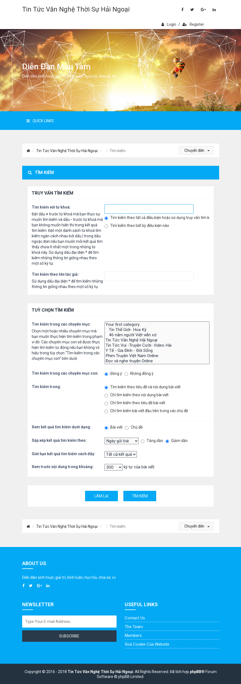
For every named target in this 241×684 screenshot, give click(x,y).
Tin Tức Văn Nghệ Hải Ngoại (157, 340)
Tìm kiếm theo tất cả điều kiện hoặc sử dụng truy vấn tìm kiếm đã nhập (157, 217)
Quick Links (40, 121)
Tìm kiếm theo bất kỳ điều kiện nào (136, 225)
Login (168, 24)
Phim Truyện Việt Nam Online (157, 355)
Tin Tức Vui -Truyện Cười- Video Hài (157, 345)
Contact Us (135, 617)
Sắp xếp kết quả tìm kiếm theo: (59, 440)
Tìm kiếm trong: (46, 386)
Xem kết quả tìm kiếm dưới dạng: (61, 427)
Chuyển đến (197, 150)
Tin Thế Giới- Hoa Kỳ (157, 329)
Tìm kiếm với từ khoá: (51, 207)
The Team (134, 626)
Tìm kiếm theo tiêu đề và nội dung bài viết (142, 387)
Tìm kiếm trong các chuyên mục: (61, 324)
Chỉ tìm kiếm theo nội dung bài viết (136, 395)
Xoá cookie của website (147, 644)
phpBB (195, 671)
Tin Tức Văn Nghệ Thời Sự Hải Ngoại (76, 9)
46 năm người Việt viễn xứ (157, 335)
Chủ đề (134, 427)
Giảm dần (176, 440)
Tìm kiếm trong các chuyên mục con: (65, 373)
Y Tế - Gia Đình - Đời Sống (157, 350)
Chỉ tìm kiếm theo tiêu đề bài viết (134, 403)
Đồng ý (113, 373)
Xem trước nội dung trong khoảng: (63, 466)
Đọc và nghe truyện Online (157, 361)
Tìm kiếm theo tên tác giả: (55, 274)
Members (133, 635)
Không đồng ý (138, 373)
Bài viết (113, 427)
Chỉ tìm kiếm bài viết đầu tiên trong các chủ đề (146, 411)
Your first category (157, 324)
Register (193, 24)
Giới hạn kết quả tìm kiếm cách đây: (63, 454)
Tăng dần (152, 440)
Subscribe (69, 636)
